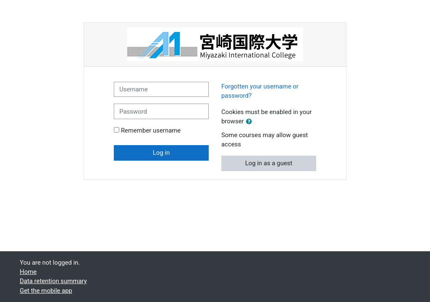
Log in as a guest (269, 163)
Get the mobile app (46, 290)
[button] (250, 122)
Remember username (151, 130)
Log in (161, 152)
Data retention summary (53, 281)
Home (28, 272)
